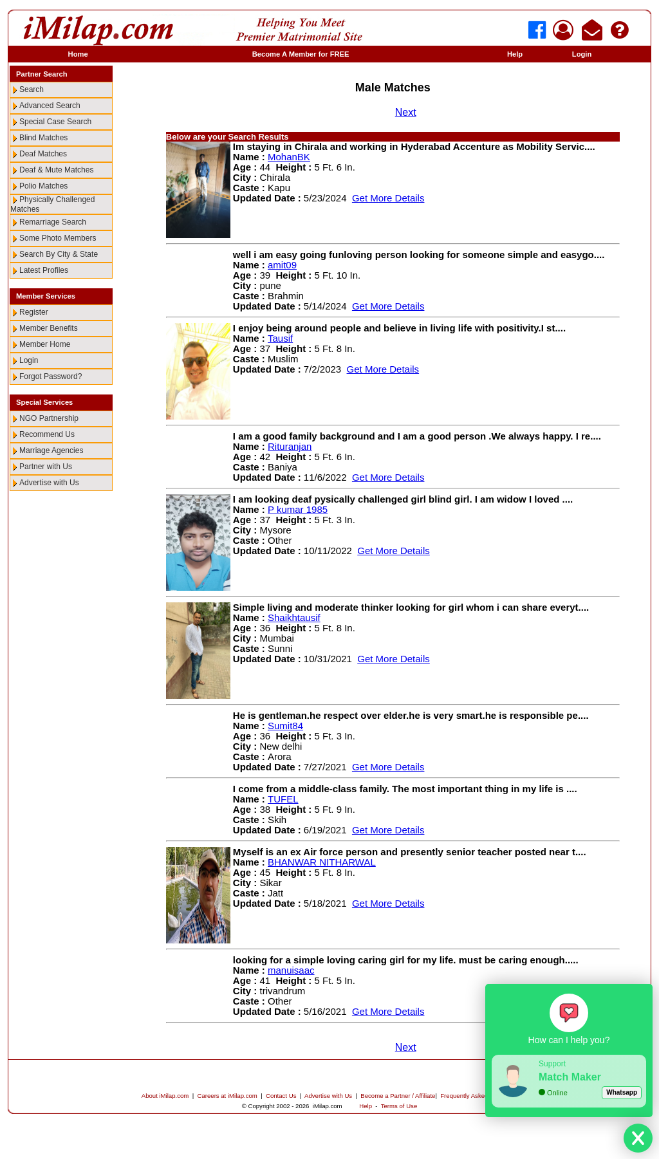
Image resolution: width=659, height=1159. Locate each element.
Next (405, 112)
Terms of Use (399, 1105)
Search (31, 89)
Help (515, 54)
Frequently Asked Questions (478, 1095)
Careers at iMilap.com (227, 1095)
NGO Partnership (49, 418)
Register (33, 312)
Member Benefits (48, 328)
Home (78, 54)
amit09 (282, 264)
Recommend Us (47, 434)
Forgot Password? (50, 376)
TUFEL (283, 798)
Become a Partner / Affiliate (397, 1095)
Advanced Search (49, 105)
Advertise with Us (49, 482)
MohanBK (289, 156)
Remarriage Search (52, 222)
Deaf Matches (43, 153)
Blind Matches (43, 137)
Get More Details (388, 197)
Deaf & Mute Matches (56, 169)
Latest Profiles (43, 270)
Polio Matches (43, 185)
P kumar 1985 (298, 509)
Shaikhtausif (294, 617)
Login (581, 54)
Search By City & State (58, 254)
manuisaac (291, 970)
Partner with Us (45, 466)
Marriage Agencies (51, 450)
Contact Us (281, 1095)
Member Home (44, 344)
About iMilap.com (165, 1095)
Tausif (280, 338)
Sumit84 (285, 725)
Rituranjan (289, 446)
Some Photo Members (57, 238)
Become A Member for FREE (300, 54)
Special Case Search (55, 121)
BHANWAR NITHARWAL (322, 862)
